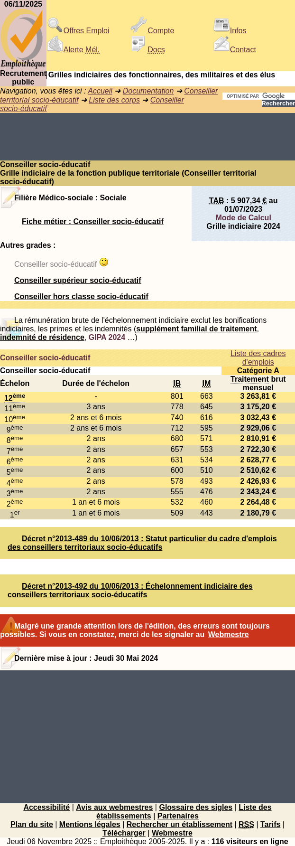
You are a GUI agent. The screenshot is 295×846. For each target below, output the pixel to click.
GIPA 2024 (107, 337)
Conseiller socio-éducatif (45, 358)
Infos (230, 31)
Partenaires (178, 816)
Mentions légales (89, 824)
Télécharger (124, 833)
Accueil (100, 91)
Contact (234, 50)
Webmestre (228, 634)
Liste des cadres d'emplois (258, 357)
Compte (152, 31)
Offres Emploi (78, 31)
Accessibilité (46, 807)
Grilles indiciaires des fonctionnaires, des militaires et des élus (161, 75)
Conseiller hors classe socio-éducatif (81, 296)
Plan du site (31, 824)
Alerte (73, 50)
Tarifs (270, 824)
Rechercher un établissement (179, 824)
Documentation (148, 91)
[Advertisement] (147, 136)
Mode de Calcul (243, 218)
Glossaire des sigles (195, 807)
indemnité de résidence (42, 337)
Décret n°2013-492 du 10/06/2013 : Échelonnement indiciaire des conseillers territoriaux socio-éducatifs (130, 590)
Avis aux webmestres (114, 807)
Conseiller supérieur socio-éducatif (77, 280)
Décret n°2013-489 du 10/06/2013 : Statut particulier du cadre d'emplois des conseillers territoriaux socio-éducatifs (142, 543)
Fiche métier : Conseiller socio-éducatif (93, 221)
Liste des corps (114, 100)
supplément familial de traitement (196, 329)
